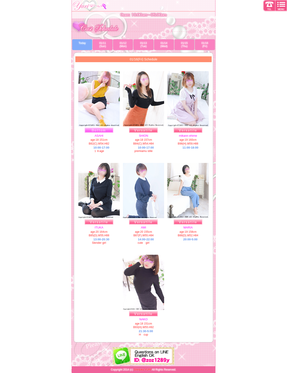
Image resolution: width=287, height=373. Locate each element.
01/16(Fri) (204, 45)
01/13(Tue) (143, 45)
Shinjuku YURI (142, 369)
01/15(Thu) (184, 45)
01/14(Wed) (163, 45)
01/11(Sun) (102, 45)
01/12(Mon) (123, 45)
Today (82, 43)
